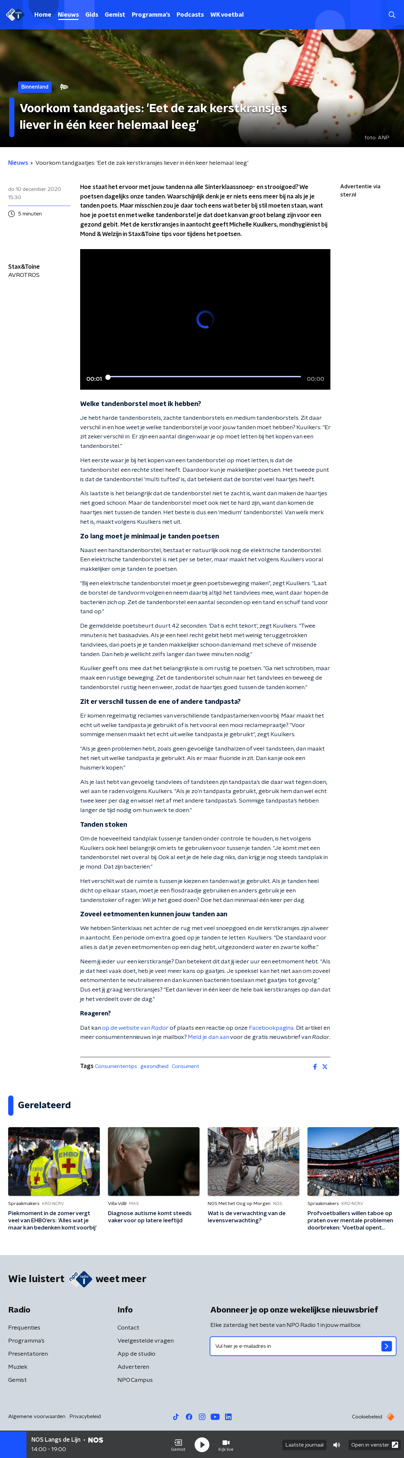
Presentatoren (28, 1354)
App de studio (136, 1354)
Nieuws (68, 15)
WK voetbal (227, 15)
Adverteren (133, 1367)
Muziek (17, 1367)
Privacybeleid (85, 1416)
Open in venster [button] (374, 1444)
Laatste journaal (304, 1444)
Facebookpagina (271, 1028)
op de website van (135, 1028)
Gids (91, 15)
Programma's (151, 15)
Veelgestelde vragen (145, 1341)
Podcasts (190, 15)
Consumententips (116, 1066)
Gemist (115, 15)
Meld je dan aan (208, 1037)
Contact (128, 1328)
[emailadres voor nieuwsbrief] (303, 1346)
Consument (185, 1066)
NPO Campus (135, 1380)
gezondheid (154, 1066)
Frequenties (24, 1328)
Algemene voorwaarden (36, 1416)
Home (42, 15)
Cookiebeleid (367, 1416)
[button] (178, 1444)
